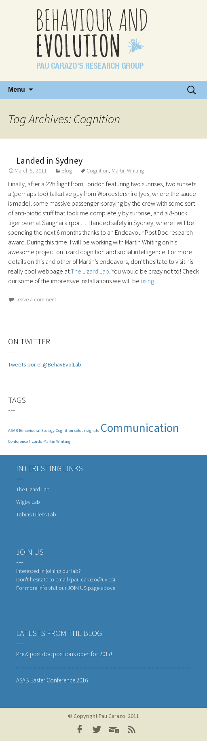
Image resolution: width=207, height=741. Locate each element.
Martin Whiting (128, 170)
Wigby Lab (28, 501)
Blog (66, 170)
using (147, 281)
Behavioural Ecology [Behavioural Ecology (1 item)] (37, 430)
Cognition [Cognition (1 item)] (64, 430)
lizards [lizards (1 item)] (35, 441)
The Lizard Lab (90, 271)
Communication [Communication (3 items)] (139, 427)
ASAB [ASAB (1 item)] (13, 430)
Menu (16, 89)
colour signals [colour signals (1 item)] (86, 430)
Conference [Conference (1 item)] (18, 441)
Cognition (98, 170)
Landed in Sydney (49, 160)
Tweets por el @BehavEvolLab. (45, 364)
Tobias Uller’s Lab (36, 514)
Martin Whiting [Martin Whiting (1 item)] (56, 441)
